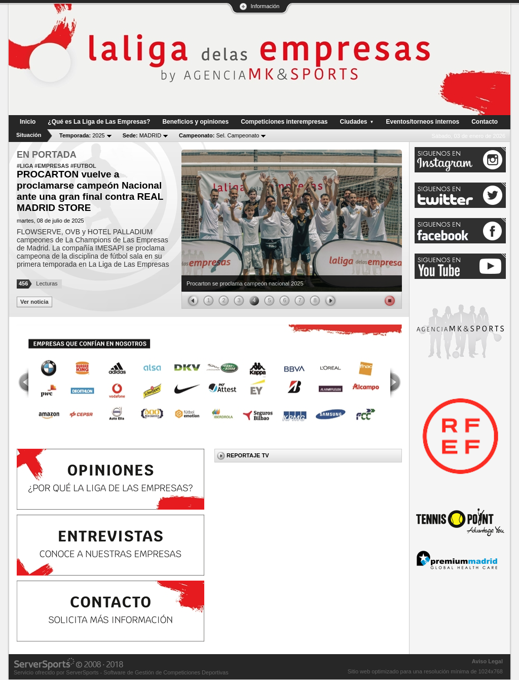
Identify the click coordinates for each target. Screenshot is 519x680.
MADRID (142, 135)
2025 (82, 135)
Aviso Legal (487, 661)
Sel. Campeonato (219, 135)
